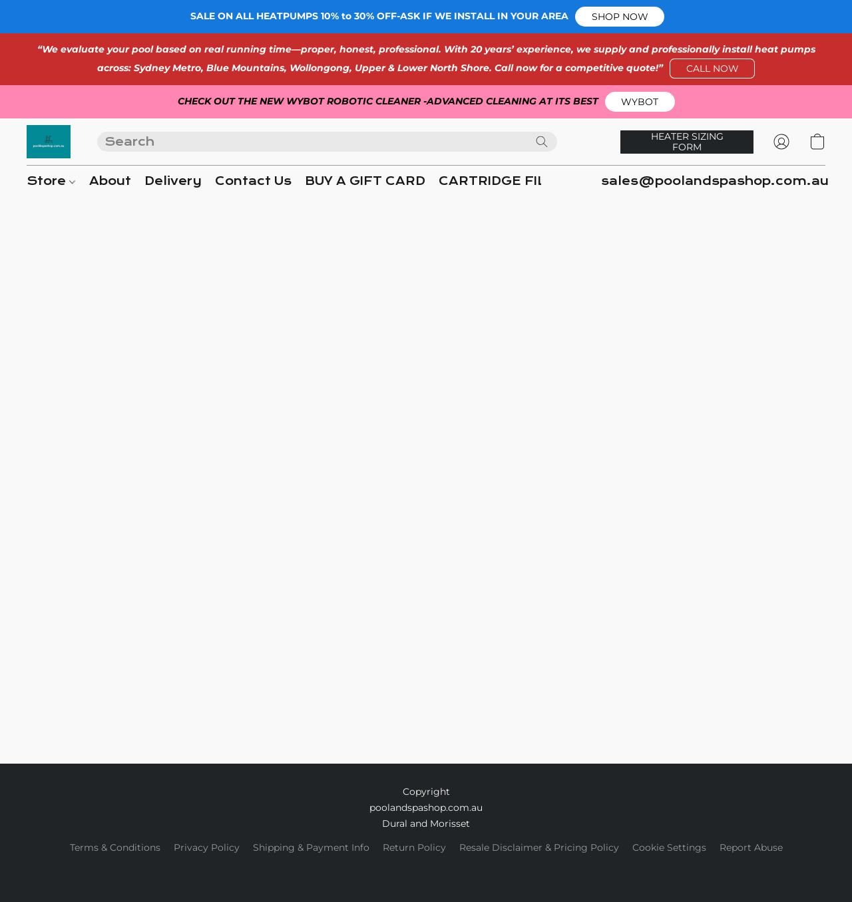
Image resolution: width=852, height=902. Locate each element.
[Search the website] (542, 141)
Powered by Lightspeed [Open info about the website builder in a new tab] (426, 873)
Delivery (173, 181)
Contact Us (253, 181)
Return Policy (414, 847)
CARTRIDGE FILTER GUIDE (529, 181)
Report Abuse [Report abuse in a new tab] (751, 847)
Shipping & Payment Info (311, 847)
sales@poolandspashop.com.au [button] (715, 181)
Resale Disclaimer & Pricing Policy (539, 847)
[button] (619, 17)
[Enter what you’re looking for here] (327, 142)
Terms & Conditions (115, 847)
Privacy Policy (207, 847)
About (110, 181)
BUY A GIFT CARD (365, 181)
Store (51, 181)
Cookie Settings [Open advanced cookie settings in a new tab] (669, 847)
